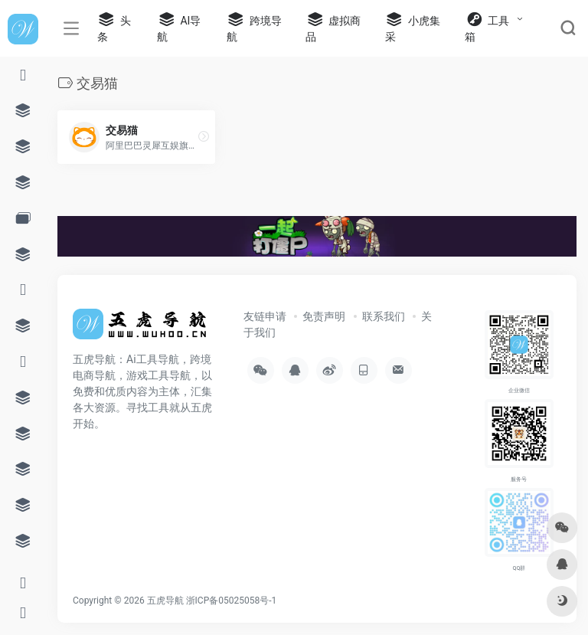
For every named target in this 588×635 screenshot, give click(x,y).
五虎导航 (165, 600)
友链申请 (264, 316)
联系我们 (383, 316)
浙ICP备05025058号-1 (231, 600)
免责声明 (323, 316)
